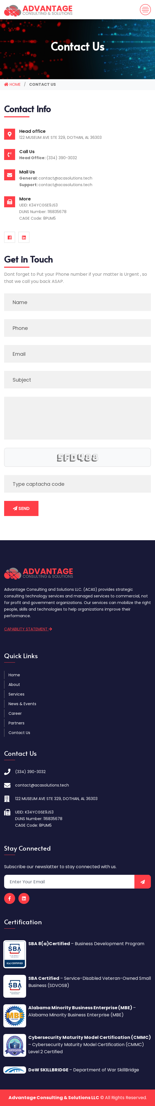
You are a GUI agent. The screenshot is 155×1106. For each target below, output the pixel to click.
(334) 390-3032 (61, 158)
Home (14, 675)
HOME (12, 84)
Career (15, 713)
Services (16, 694)
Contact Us (19, 732)
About (14, 684)
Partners (16, 723)
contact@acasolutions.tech (65, 178)
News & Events (22, 704)
